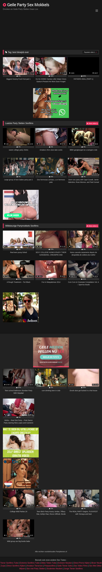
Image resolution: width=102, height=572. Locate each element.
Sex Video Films (81, 566)
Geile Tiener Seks (64, 566)
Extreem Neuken (65, 563)
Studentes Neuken (54, 569)
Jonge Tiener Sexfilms (73, 569)
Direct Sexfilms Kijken (16, 566)
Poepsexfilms (50, 566)
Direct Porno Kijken (82, 563)
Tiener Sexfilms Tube (9, 563)
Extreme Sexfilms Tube (29, 563)
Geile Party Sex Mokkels (26, 4)
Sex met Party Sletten (36, 569)
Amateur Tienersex (35, 566)
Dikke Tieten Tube (48, 563)
